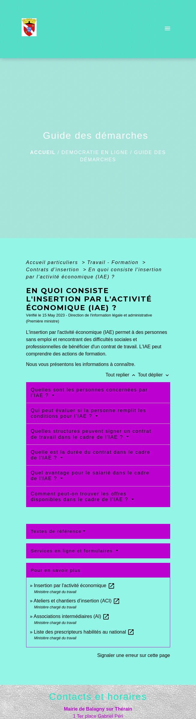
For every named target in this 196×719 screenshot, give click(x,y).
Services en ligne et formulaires (73, 550)
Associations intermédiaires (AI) (72, 616)
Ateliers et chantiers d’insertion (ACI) (77, 600)
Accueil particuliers (53, 262)
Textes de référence (56, 531)
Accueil (43, 152)
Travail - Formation (114, 262)
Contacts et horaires (98, 696)
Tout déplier (154, 374)
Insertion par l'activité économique (74, 585)
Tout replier (122, 374)
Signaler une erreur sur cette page (133, 655)
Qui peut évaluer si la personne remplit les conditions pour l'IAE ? (88, 413)
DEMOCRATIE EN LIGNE (95, 152)
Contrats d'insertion (53, 269)
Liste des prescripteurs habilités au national (84, 631)
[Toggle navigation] (167, 29)
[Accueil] (31, 29)
